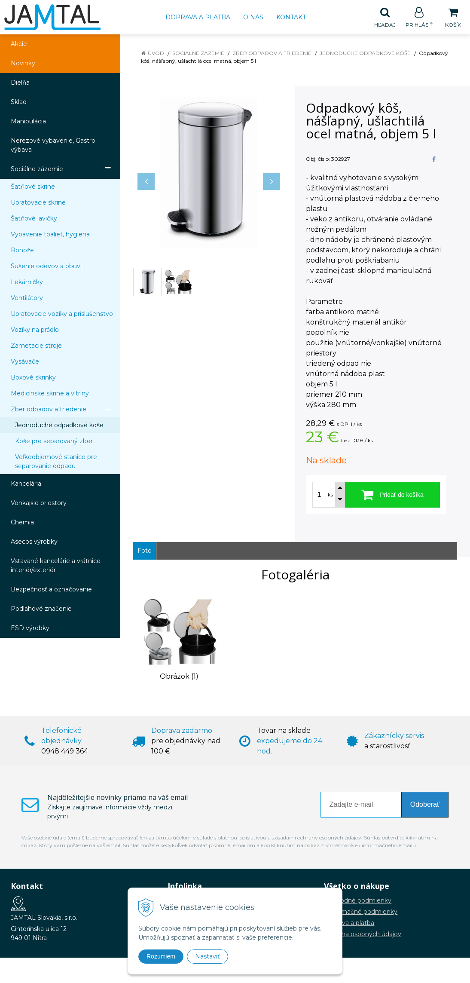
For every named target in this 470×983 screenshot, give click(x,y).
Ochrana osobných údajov (362, 934)
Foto (144, 551)
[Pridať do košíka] (392, 495)
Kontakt (291, 17)
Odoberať (424, 804)
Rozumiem (160, 956)
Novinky (23, 63)
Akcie (19, 44)
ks (330, 495)
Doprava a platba (197, 17)
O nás (253, 17)
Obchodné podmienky (357, 901)
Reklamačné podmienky (360, 912)
